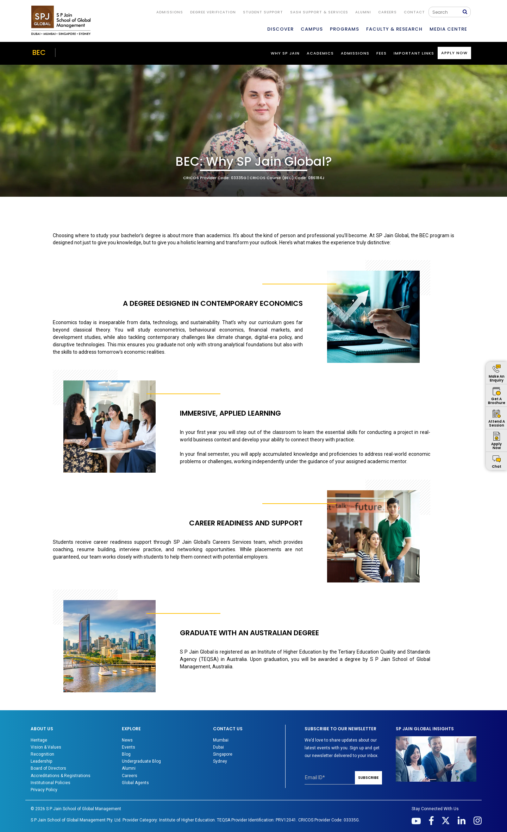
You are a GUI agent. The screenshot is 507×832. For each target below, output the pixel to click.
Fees (381, 53)
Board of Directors (48, 768)
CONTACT (414, 12)
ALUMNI (363, 12)
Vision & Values (46, 747)
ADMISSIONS (169, 12)
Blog (126, 754)
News (127, 740)
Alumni (129, 768)
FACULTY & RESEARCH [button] (394, 29)
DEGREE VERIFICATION (213, 12)
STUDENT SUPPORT (263, 12)
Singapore (222, 754)
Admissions (355, 53)
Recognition (42, 754)
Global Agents (135, 782)
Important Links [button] (414, 53)
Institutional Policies (50, 782)
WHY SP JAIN (285, 53)
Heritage (39, 740)
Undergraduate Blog (141, 761)
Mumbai (221, 740)
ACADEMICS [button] (320, 53)
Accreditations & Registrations (60, 775)
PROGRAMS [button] (344, 29)
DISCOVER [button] (280, 29)
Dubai (218, 747)
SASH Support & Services (319, 12)
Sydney (220, 761)
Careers (387, 12)
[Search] (447, 12)
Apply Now (454, 53)
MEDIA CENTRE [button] (448, 29)
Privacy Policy (44, 789)
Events (128, 747)
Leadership (41, 761)
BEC (39, 52)
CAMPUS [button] (312, 29)
